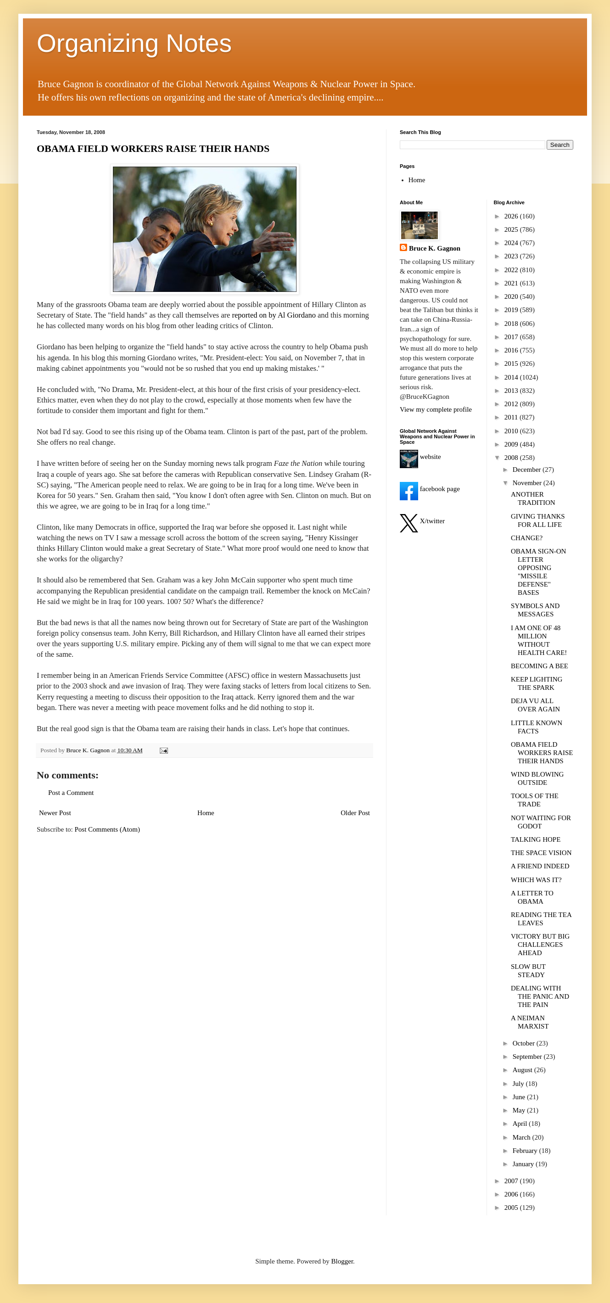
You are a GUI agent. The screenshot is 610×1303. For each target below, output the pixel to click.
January (524, 1164)
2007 (512, 1181)
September (528, 1056)
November (528, 483)
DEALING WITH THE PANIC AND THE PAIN (540, 996)
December (528, 469)
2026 (512, 216)
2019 (512, 309)
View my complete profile (436, 409)
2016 (512, 350)
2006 (512, 1194)
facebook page (430, 488)
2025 (512, 229)
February (526, 1150)
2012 (512, 404)
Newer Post (55, 812)
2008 (512, 457)
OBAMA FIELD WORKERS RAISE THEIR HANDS (153, 148)
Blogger (342, 1261)
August (523, 1070)
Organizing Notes (134, 43)
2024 (512, 242)
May (520, 1110)
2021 (512, 283)
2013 (512, 390)
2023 (512, 256)
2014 (512, 377)
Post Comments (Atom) (107, 829)
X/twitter (422, 521)
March (522, 1137)
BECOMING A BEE (539, 666)
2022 (512, 270)
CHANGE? (527, 538)
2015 (512, 363)
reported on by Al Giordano (274, 315)
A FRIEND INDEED (540, 866)
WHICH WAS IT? (536, 880)
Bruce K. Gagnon (434, 248)
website (420, 456)
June (520, 1097)
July (519, 1083)
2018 (512, 323)
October (525, 1043)
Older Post (355, 812)
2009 (512, 444)
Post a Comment (71, 792)
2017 (512, 337)
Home (205, 812)
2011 (512, 417)
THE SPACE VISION (541, 852)
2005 (512, 1207)
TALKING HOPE (535, 839)
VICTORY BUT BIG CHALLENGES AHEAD (540, 944)
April (521, 1123)
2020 (512, 296)
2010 (512, 431)
